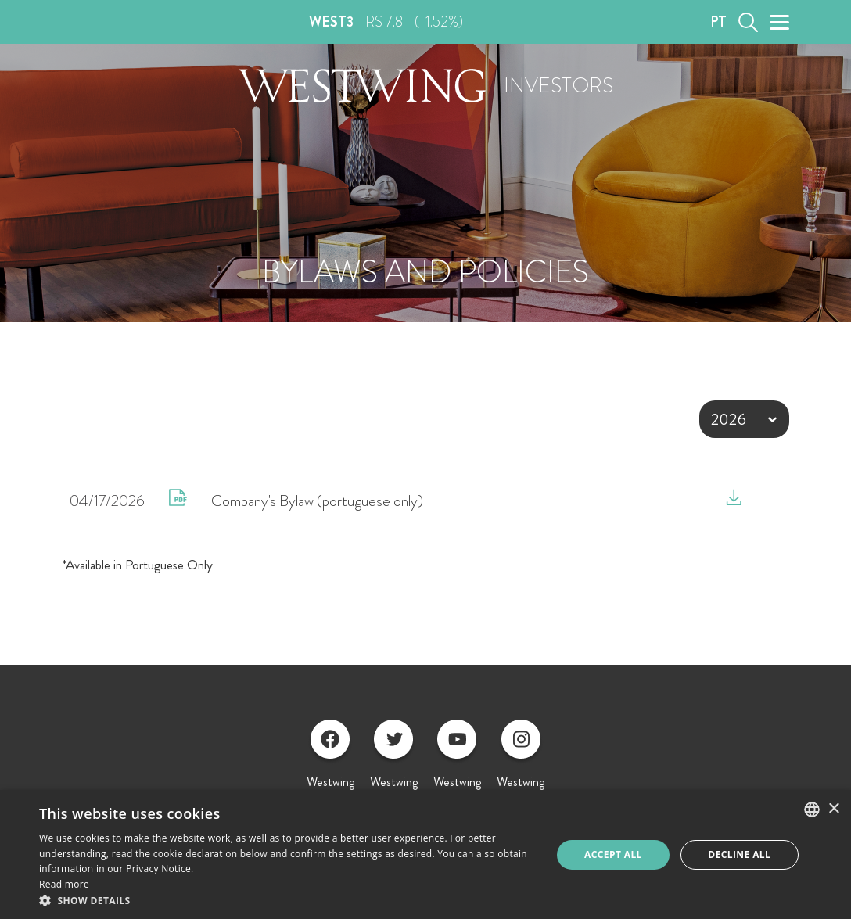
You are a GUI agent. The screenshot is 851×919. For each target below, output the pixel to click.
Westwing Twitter (394, 764)
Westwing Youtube (457, 764)
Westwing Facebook (330, 764)
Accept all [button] (613, 854)
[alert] (425, 854)
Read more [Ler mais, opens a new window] (64, 884)
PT (718, 22)
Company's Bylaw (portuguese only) (317, 501)
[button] (288, 899)
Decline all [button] (739, 854)
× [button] (833, 809)
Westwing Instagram (521, 764)
